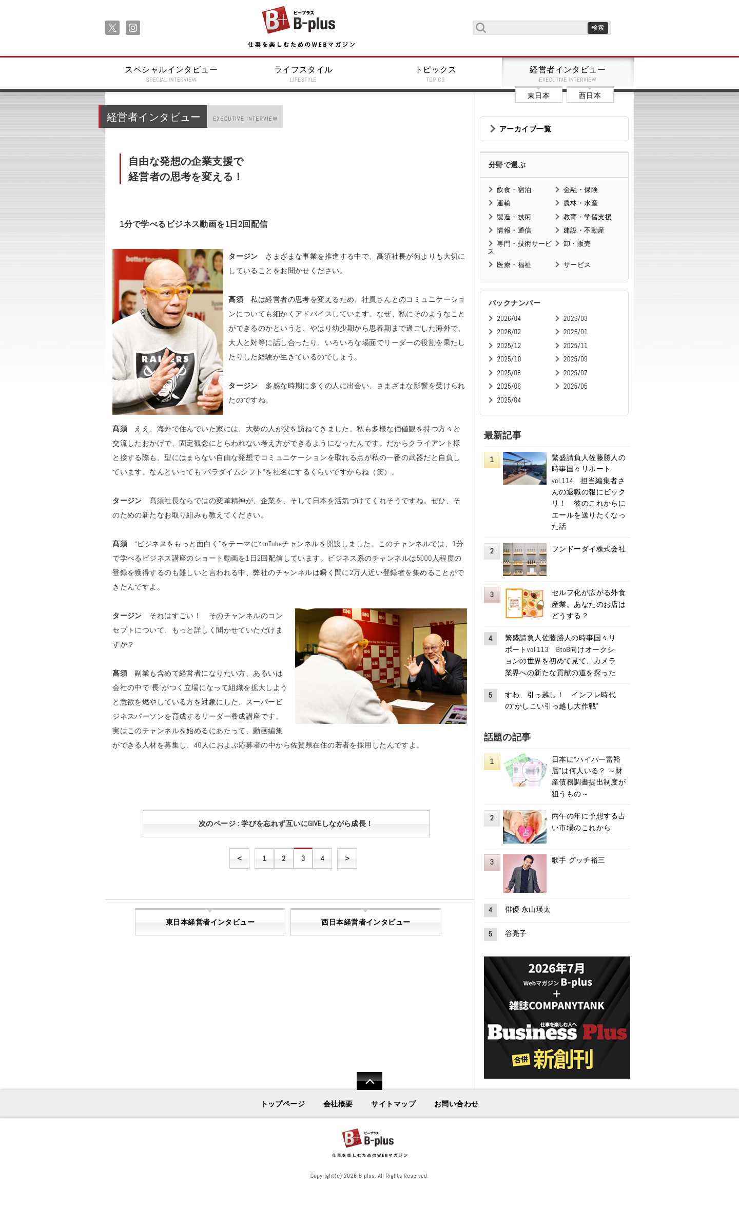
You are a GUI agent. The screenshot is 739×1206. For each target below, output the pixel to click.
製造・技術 (514, 217)
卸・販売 (577, 243)
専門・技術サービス (520, 247)
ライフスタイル (304, 74)
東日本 (539, 95)
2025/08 (509, 373)
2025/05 (575, 386)
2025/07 (575, 373)
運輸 (504, 203)
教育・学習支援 (587, 217)
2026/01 (575, 332)
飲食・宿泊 (514, 189)
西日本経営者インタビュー (365, 922)
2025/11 (575, 345)
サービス (577, 264)
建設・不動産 (584, 230)
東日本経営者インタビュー (210, 922)
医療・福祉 (514, 264)
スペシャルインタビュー (171, 74)
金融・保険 (580, 189)
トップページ (283, 1103)
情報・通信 (514, 230)
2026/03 (575, 318)
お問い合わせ (456, 1103)
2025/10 (509, 359)
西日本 (590, 95)
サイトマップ (393, 1103)
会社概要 (338, 1103)
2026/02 (509, 332)
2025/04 (509, 400)
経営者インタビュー (568, 74)
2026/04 (509, 318)
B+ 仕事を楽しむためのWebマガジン (301, 27)
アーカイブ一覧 (525, 128)
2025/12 (509, 345)
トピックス (435, 74)
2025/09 (575, 359)
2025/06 (509, 386)
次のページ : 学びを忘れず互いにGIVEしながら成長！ (286, 823)
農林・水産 (580, 203)
